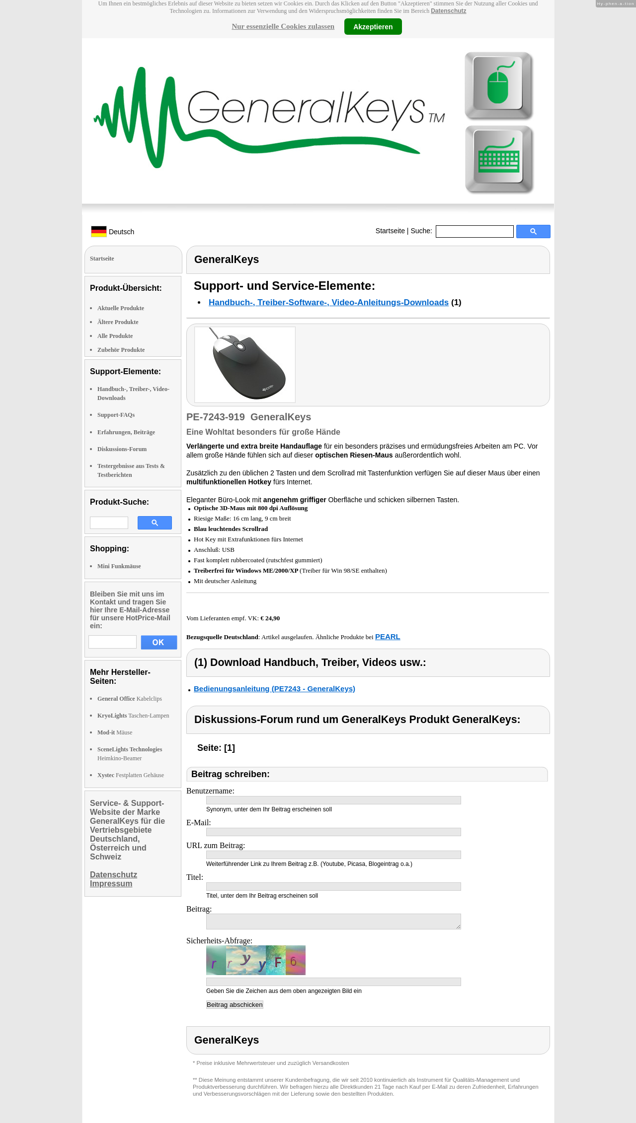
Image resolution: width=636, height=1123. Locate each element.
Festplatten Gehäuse (130, 775)
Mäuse (114, 732)
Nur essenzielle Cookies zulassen (283, 26)
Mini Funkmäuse (119, 566)
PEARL (387, 636)
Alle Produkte (115, 335)
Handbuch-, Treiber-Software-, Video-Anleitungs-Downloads (329, 302)
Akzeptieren (373, 26)
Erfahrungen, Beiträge (126, 432)
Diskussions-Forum (122, 449)
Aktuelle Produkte (120, 308)
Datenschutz (448, 10)
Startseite (390, 231)
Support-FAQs (116, 414)
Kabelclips (129, 698)
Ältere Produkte (118, 322)
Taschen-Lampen (133, 715)
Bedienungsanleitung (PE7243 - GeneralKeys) (274, 688)
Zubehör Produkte (121, 349)
